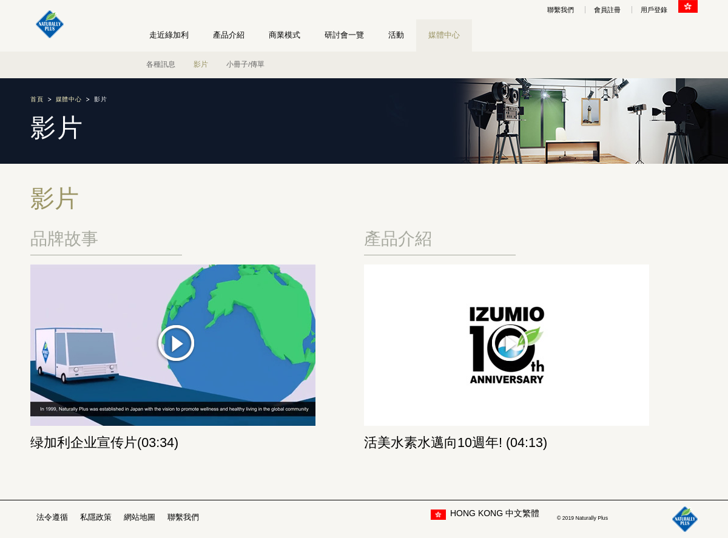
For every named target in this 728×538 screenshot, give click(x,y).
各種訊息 (160, 64)
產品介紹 (228, 34)
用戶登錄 (654, 9)
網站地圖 (139, 517)
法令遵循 (52, 517)
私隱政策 (96, 517)
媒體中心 (444, 34)
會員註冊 (607, 9)
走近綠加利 (169, 34)
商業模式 (284, 34)
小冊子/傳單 (245, 64)
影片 (201, 64)
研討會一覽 (344, 34)
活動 (396, 34)
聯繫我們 (560, 9)
